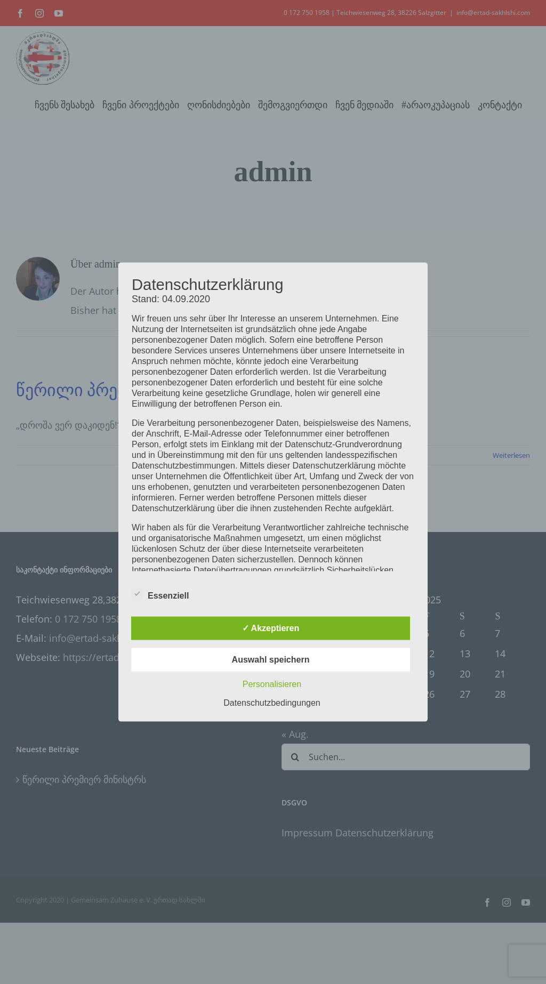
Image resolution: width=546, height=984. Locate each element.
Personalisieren (272, 683)
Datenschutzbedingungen (271, 702)
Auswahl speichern (271, 659)
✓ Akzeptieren (271, 627)
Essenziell (160, 594)
